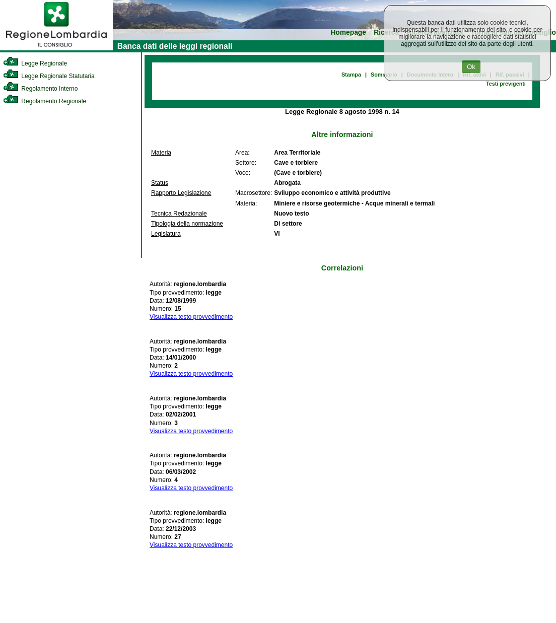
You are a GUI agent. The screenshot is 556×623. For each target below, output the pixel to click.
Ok (471, 67)
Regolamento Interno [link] (40, 88)
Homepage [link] (348, 32)
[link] (56, 48)
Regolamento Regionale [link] (44, 101)
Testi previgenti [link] (506, 84)
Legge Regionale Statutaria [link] (49, 76)
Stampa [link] (351, 75)
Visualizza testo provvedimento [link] (191, 316)
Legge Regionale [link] (35, 63)
